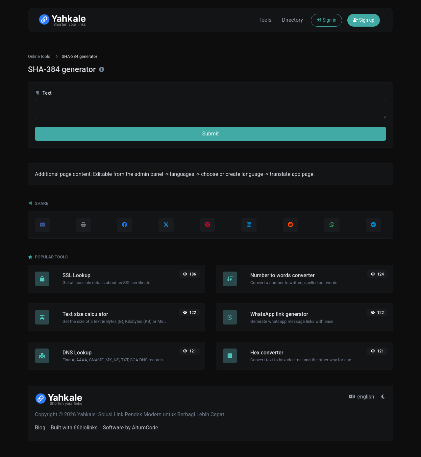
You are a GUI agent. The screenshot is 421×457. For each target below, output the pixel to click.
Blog (40, 427)
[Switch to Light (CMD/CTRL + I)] (383, 397)
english (361, 397)
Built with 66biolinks (74, 427)
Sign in (326, 20)
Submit (210, 134)
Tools (265, 20)
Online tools (39, 56)
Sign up (363, 20)
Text (43, 93)
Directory (292, 20)
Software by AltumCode (130, 427)
